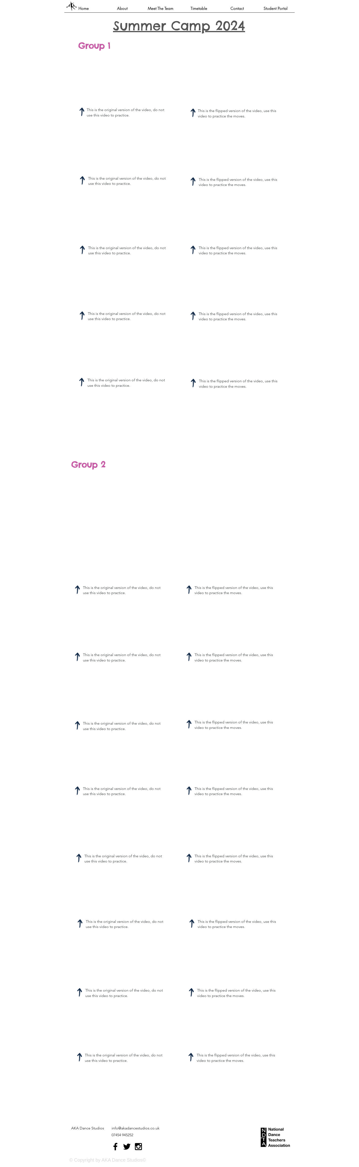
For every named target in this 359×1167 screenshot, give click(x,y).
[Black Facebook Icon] (115, 1147)
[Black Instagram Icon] (138, 1147)
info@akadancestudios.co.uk (136, 1128)
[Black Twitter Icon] (127, 1147)
